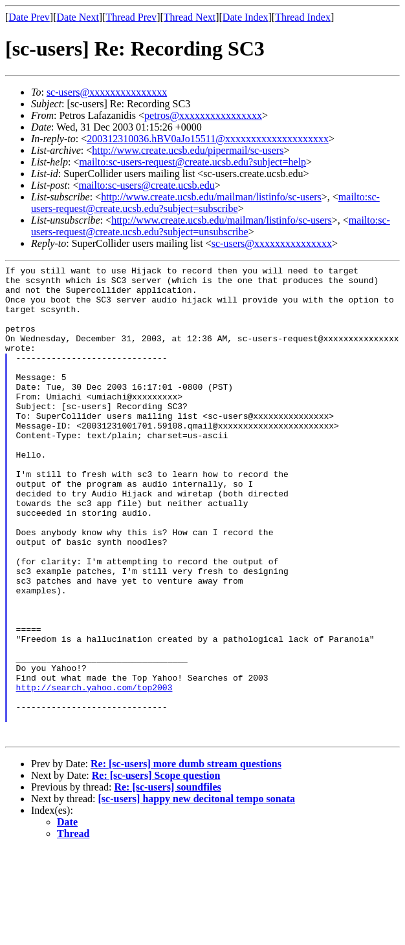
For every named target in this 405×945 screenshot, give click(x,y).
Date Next (78, 17)
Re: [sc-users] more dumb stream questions (186, 858)
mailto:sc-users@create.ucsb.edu (146, 185)
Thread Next (189, 17)
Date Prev (29, 17)
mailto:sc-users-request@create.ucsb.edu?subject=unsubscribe (210, 226)
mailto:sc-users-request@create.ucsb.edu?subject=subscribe (205, 202)
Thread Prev (131, 17)
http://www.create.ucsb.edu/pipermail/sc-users (187, 150)
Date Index (245, 17)
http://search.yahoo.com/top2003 (94, 772)
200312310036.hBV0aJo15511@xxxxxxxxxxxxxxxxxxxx (208, 138)
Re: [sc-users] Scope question (156, 870)
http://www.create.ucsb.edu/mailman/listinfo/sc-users (211, 196)
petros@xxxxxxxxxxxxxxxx (203, 115)
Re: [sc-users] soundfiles (167, 881)
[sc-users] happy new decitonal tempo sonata (196, 893)
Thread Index (303, 17)
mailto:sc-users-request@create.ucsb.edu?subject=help (192, 161)
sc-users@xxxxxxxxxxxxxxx (107, 92)
